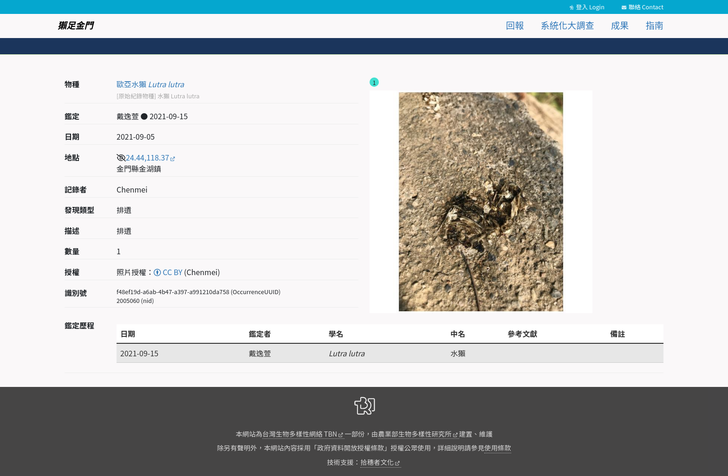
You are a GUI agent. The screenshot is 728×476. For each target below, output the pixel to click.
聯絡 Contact (646, 6)
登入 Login (590, 6)
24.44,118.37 (147, 157)
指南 (654, 25)
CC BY (168, 271)
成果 (620, 25)
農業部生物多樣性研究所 (414, 433)
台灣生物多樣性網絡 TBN (299, 433)
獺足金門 (75, 25)
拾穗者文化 (377, 462)
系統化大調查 (567, 25)
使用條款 (497, 447)
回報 (515, 25)
